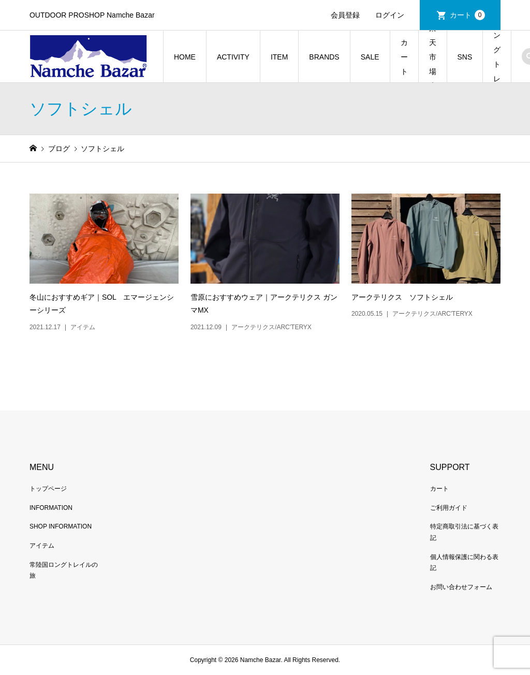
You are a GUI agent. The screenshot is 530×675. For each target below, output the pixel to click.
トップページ (48, 488)
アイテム (42, 545)
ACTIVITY (233, 57)
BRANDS (324, 57)
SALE (370, 57)
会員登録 (345, 15)
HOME (185, 57)
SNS (465, 57)
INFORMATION (51, 507)
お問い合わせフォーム (461, 587)
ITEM (279, 57)
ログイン (389, 15)
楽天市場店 (432, 57)
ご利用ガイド (448, 507)
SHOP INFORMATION (61, 526)
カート (467, 15)
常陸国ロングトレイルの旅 (496, 57)
